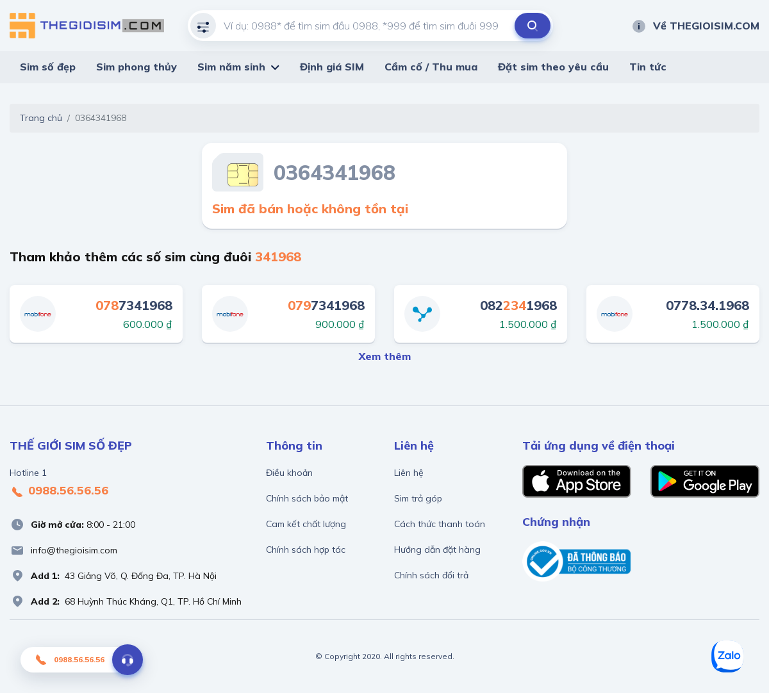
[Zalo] (727, 656)
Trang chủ (41, 118)
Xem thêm (385, 356)
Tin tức (647, 66)
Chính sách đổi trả (431, 575)
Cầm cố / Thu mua (430, 66)
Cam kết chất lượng (306, 524)
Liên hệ (409, 472)
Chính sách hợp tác (305, 549)
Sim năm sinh (231, 66)
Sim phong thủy (136, 66)
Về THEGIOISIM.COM (695, 25)
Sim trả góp (418, 498)
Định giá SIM (332, 66)
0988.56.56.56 (59, 491)
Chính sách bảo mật (307, 498)
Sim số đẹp (48, 66)
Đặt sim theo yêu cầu (553, 66)
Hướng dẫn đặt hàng (437, 549)
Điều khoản (289, 472)
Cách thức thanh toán (439, 524)
